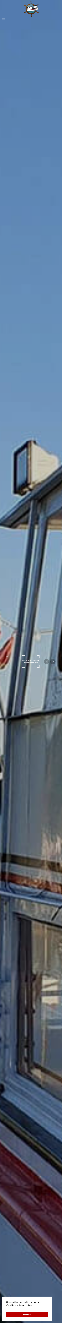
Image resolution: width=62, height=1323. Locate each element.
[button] (6, 1308)
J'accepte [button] (27, 1314)
